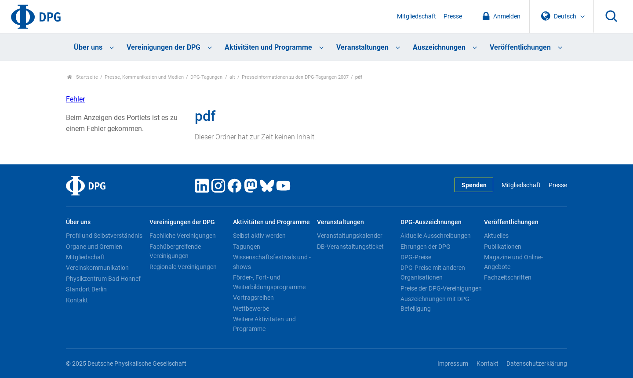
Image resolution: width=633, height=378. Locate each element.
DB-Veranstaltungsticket (350, 246)
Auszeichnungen (439, 47)
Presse (453, 16)
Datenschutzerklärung (536, 363)
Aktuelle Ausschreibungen (435, 235)
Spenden (474, 185)
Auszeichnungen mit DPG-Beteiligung (435, 303)
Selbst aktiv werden (259, 235)
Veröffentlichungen (520, 47)
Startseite (82, 77)
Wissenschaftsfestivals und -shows (272, 262)
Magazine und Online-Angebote (513, 262)
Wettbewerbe (251, 308)
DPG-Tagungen (206, 77)
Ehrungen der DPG (425, 246)
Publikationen (502, 246)
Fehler (75, 99)
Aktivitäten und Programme (268, 47)
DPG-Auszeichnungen (431, 222)
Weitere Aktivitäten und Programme (264, 324)
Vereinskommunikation (97, 267)
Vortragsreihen (253, 297)
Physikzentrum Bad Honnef (103, 278)
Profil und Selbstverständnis (104, 235)
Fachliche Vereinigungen (182, 235)
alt (232, 77)
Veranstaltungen (362, 47)
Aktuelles (496, 235)
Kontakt (77, 300)
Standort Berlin (86, 289)
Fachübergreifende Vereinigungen (175, 251)
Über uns (88, 47)
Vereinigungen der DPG (163, 47)
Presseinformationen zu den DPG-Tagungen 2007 (295, 77)
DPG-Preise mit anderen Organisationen (432, 272)
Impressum (452, 363)
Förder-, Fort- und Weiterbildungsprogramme (269, 282)
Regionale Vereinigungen (183, 266)
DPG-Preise (415, 257)
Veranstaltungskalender (349, 235)
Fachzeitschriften (507, 277)
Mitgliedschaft (416, 16)
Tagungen (246, 246)
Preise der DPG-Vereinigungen (441, 288)
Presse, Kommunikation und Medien (144, 77)
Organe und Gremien (94, 246)
